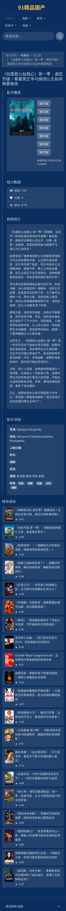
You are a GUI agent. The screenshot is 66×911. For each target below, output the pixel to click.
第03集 (43, 120)
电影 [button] (25, 18)
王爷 (21, 483)
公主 (48, 483)
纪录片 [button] (9, 25)
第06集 (43, 144)
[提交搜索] (60, 36)
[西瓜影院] (33, 7)
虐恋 (14, 487)
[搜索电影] (28, 36)
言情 (30, 483)
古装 (39, 483)
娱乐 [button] (40, 18)
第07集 (43, 152)
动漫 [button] (25, 25)
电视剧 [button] (9, 18)
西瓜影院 (11, 55)
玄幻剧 (37, 55)
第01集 (43, 104)
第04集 (43, 128)
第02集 (43, 112)
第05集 (43, 136)
